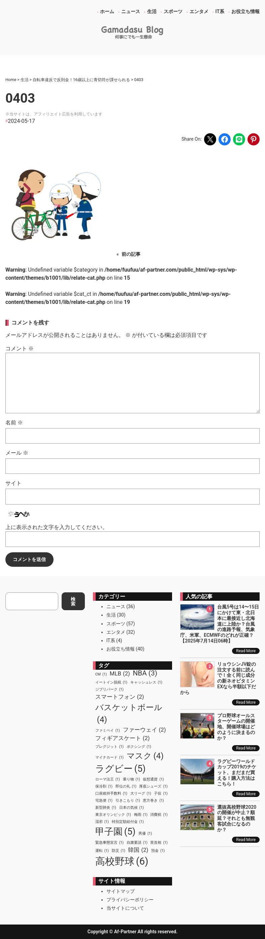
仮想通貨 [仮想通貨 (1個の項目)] (153, 779)
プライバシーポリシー (130, 899)
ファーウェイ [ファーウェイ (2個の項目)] (144, 730)
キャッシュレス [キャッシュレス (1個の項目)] (146, 682)
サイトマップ (120, 891)
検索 (73, 601)
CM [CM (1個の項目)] (101, 674)
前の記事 (131, 254)
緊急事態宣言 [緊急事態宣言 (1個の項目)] (109, 842)
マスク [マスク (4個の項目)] (145, 756)
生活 (111, 615)
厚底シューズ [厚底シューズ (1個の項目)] (153, 786)
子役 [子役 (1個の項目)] (160, 793)
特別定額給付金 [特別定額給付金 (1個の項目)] (128, 822)
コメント (19, 348)
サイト (13, 483)
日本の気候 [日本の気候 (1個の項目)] (131, 807)
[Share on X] (210, 139)
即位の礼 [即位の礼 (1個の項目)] (125, 786)
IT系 (110, 640)
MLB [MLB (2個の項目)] (120, 673)
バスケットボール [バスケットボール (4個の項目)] (128, 714)
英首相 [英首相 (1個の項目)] (158, 842)
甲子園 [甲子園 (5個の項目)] (115, 831)
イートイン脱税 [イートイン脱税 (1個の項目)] (111, 682)
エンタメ (115, 632)
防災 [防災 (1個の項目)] (118, 851)
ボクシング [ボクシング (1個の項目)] (139, 747)
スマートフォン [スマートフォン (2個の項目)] (119, 697)
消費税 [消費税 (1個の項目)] (158, 815)
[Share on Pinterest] (253, 139)
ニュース (115, 606)
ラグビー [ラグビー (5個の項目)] (120, 768)
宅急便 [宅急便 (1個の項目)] (103, 800)
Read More (246, 651)
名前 (14, 422)
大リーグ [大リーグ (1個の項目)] (140, 793)
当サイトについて (125, 908)
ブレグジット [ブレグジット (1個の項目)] (109, 747)
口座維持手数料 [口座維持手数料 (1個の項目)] (111, 793)
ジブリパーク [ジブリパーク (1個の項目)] (109, 689)
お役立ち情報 (120, 649)
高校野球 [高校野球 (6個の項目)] (121, 861)
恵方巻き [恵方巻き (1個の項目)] (153, 800)
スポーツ (115, 623)
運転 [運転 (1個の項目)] (102, 851)
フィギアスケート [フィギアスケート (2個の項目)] (122, 738)
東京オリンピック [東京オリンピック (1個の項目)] (113, 815)
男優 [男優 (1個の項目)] (145, 833)
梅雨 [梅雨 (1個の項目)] (140, 815)
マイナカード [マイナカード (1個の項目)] (109, 757)
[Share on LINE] (239, 139)
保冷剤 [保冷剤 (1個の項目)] (103, 786)
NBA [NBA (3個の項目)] (145, 673)
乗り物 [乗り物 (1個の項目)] (131, 779)
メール (16, 453)
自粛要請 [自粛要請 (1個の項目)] (137, 842)
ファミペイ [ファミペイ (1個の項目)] (107, 730)
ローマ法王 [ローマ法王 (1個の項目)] (107, 779)
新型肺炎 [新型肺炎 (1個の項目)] (105, 807)
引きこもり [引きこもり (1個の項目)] (127, 800)
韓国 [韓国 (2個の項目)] (138, 850)
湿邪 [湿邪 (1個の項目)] (102, 822)
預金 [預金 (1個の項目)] (158, 851)
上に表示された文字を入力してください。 (56, 527)
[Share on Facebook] (225, 139)
